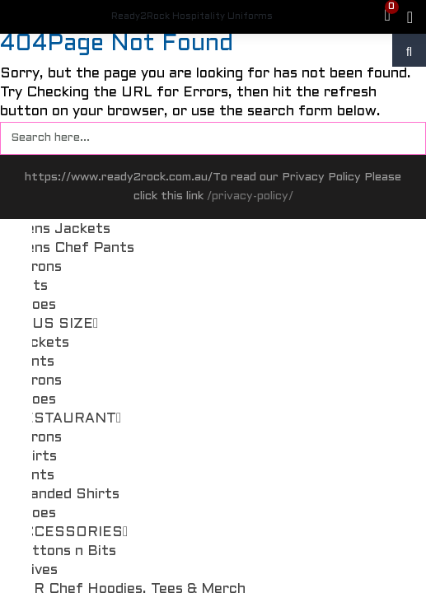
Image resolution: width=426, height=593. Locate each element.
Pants (33, 362)
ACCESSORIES (70, 532)
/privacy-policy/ (250, 196)
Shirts (35, 457)
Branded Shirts (66, 495)
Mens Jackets (61, 229)
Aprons (37, 267)
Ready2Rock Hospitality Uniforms (192, 16)
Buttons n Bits (64, 551)
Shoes (34, 305)
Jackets (41, 343)
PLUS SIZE (55, 324)
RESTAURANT (67, 419)
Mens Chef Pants (73, 248)
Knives (35, 570)
